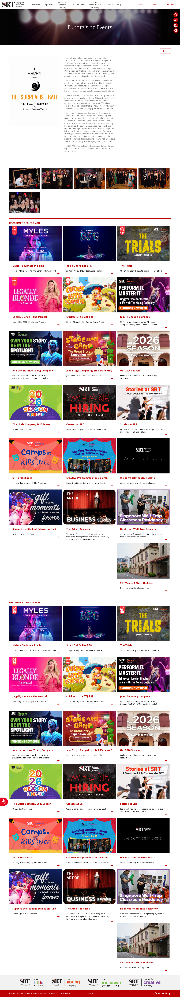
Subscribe (170, 4)
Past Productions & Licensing (95, 5)
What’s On (35, 4)
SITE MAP (90, 993)
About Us (109, 4)
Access (140, 4)
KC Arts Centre (79, 4)
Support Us (48, 4)
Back (165, 51)
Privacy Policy (65, 993)
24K (56, 993)
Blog (119, 4)
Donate (154, 4)
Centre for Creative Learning (62, 5)
